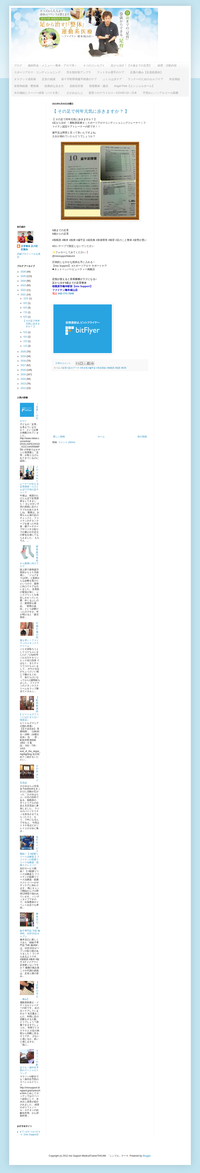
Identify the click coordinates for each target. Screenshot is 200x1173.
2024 (24, 281)
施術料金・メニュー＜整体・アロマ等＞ (52, 65)
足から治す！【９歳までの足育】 (131, 65)
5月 (25, 332)
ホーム (101, 436)
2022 (24, 290)
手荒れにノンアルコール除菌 (160, 92)
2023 (24, 285)
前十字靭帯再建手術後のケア (79, 79)
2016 (24, 370)
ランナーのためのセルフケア (145, 79)
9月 (25, 303)
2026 (24, 271)
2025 (24, 276)
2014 (24, 379)
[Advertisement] (100, 403)
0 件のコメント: (64, 363)
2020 (24, 351)
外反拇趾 (174, 79)
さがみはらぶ (74, 92)
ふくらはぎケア (112, 79)
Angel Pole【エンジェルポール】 (134, 86)
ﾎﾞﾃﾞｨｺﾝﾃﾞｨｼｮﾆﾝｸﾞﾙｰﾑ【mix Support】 (30, 1133)
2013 (24, 383)
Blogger (147, 1155)
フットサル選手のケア (110, 72)
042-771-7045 (66, 293)
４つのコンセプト (94, 65)
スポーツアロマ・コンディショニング (37, 72)
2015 (24, 374)
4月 (25, 336)
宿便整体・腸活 (98, 86)
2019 (24, 356)
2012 (24, 388)
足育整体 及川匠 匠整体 (30, 248)
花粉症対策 (76, 86)
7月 (25, 312)
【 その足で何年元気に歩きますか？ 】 (90, 111)
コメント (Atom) (66, 442)
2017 (24, 365)
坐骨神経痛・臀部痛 (26, 86)
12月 (26, 298)
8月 (25, 307)
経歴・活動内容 (167, 65)
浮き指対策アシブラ (78, 72)
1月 (25, 346)
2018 (24, 360)
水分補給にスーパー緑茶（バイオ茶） (37, 92)
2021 (24, 294)
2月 (25, 341)
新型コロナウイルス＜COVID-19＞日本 (113, 92)
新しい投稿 (59, 436)
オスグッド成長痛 (25, 79)
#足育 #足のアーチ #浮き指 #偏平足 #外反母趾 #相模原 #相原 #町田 (93, 368)
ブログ (18, 65)
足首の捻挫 (48, 79)
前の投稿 (142, 436)
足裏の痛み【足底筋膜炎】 (146, 72)
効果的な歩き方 (54, 86)
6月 (25, 316)
